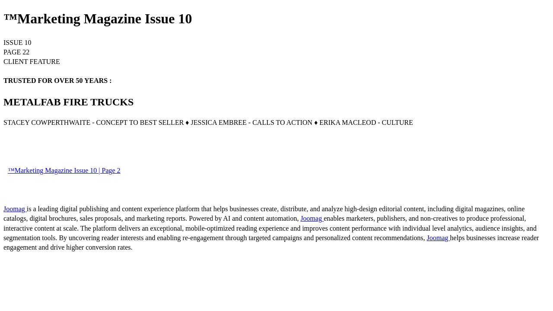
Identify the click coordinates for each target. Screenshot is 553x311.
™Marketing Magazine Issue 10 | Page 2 (64, 170)
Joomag (15, 209)
